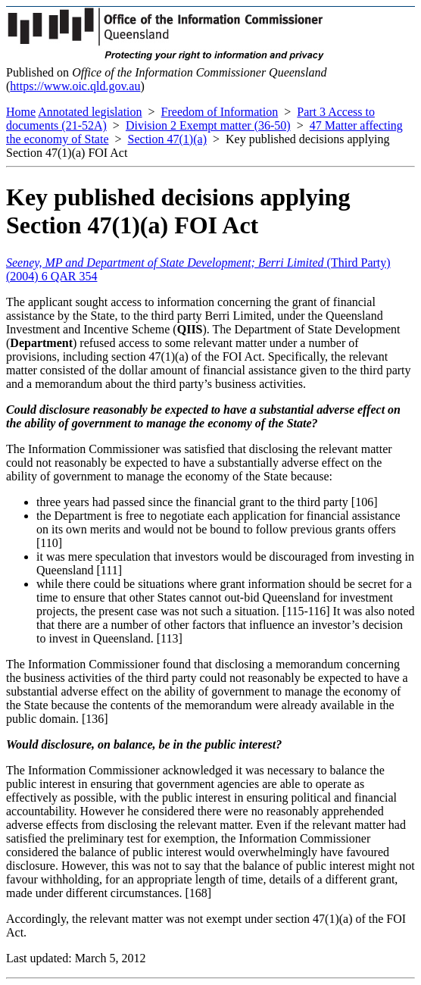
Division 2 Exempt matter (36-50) (208, 125)
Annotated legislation (90, 111)
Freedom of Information (220, 111)
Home (21, 111)
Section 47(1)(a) (167, 139)
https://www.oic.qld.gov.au (75, 86)
